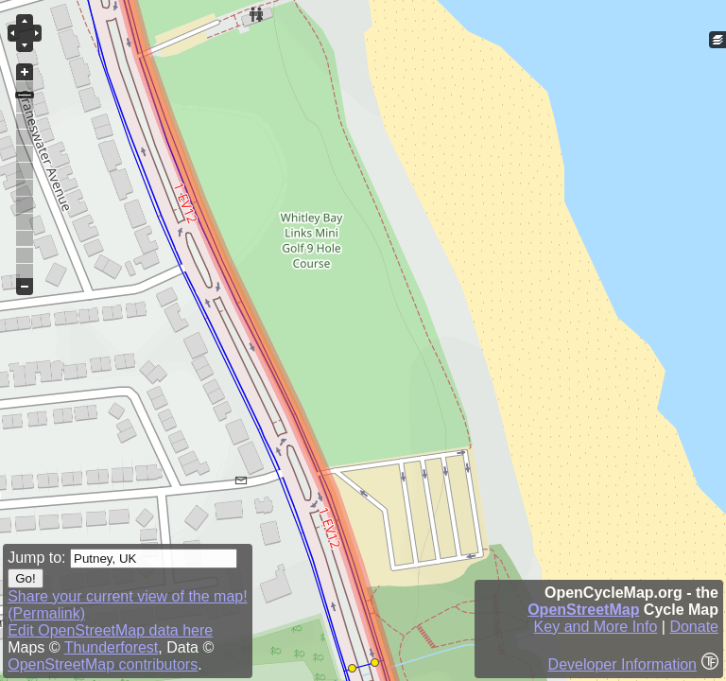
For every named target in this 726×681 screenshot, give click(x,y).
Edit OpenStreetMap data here (110, 630)
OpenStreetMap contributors (103, 664)
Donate (693, 627)
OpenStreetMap (583, 610)
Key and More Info (596, 627)
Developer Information (622, 664)
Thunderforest (111, 647)
